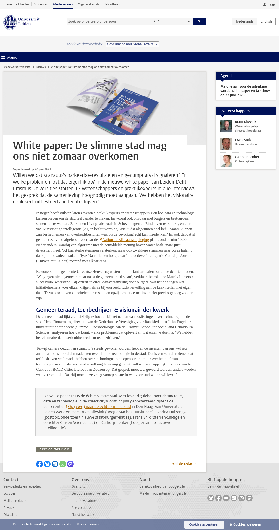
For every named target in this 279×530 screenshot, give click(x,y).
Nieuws (41, 67)
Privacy (8, 507)
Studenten (41, 4)
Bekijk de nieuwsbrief (223, 486)
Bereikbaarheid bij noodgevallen (163, 486)
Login (272, 5)
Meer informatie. (88, 524)
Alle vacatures (82, 507)
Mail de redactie (184, 464)
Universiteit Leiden (16, 4)
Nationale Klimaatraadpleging (125, 239)
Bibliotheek (112, 4)
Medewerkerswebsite (16, 67)
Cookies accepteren (204, 524)
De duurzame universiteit (90, 493)
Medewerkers (63, 4)
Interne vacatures (84, 500)
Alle (156, 21)
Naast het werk (83, 514)
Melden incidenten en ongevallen (164, 493)
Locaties (9, 493)
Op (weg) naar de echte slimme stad (99, 406)
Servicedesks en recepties (22, 486)
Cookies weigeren (247, 524)
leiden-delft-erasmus (54, 449)
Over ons (78, 486)
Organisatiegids (88, 4)
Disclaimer (11, 514)
